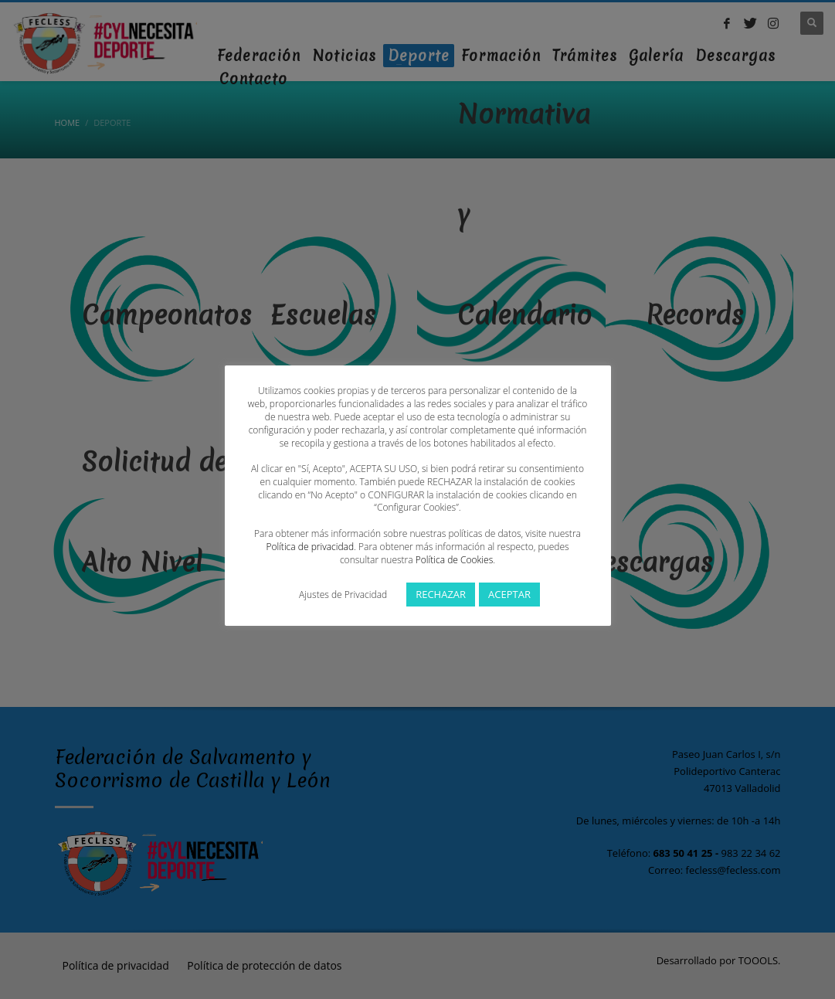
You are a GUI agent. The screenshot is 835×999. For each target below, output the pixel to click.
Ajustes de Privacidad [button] (343, 594)
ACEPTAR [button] (509, 594)
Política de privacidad (310, 546)
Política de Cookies (454, 559)
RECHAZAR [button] (441, 594)
